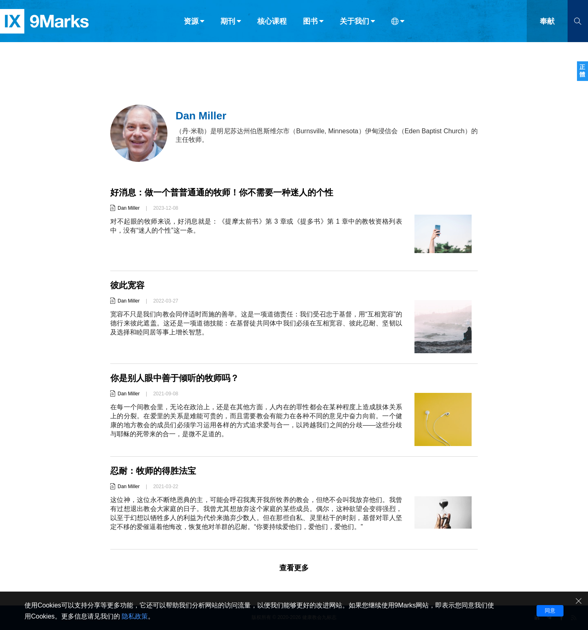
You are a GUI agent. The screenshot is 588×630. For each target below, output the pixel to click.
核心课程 (272, 24)
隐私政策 (135, 616)
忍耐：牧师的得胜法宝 (155, 471)
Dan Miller (129, 208)
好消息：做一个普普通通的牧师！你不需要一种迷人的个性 (227, 192)
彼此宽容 (128, 285)
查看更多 (294, 568)
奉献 (547, 24)
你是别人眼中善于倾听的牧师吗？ (177, 378)
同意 (550, 611)
